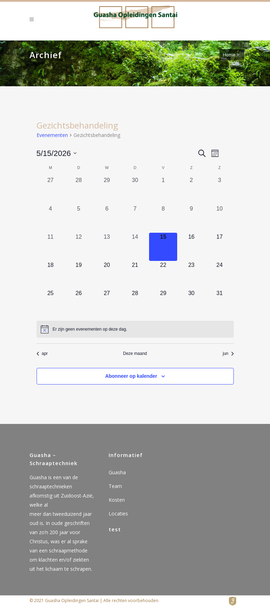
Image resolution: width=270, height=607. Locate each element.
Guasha (117, 472)
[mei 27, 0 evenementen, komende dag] (107, 303)
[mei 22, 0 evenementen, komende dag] (163, 275)
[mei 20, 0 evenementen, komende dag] (107, 275)
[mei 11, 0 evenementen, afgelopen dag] (51, 247)
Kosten (117, 499)
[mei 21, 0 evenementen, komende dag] (135, 275)
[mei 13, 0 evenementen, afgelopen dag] (107, 247)
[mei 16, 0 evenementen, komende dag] (191, 247)
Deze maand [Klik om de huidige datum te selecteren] (135, 353)
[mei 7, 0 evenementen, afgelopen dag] (135, 219)
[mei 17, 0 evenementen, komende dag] (219, 247)
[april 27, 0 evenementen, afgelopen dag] (51, 190)
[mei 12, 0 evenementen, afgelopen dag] (79, 247)
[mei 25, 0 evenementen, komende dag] (51, 303)
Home (229, 54)
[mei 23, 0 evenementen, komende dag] (191, 275)
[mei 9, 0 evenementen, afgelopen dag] (191, 219)
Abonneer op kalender (131, 376)
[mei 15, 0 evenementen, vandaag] (163, 247)
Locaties (118, 513)
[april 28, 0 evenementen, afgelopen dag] (79, 190)
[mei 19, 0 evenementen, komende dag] (79, 275)
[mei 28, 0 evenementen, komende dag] (135, 303)
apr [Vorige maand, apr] (42, 353)
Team (115, 486)
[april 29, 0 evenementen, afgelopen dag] (107, 190)
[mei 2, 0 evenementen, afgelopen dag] (191, 190)
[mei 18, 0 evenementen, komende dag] (51, 275)
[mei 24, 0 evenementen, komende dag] (219, 275)
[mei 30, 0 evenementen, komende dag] (191, 303)
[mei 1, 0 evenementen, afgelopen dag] (163, 190)
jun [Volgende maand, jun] (228, 353)
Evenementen (52, 135)
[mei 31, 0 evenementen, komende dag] (219, 303)
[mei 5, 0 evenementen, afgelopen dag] (79, 219)
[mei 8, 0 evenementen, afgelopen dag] (163, 219)
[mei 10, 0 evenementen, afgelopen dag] (219, 219)
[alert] (135, 329)
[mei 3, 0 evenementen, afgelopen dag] (219, 190)
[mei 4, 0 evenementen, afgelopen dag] (51, 219)
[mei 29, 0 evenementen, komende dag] (163, 303)
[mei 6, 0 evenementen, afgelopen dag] (107, 219)
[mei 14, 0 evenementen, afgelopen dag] (135, 247)
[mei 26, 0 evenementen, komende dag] (79, 303)
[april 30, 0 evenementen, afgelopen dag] (135, 190)
